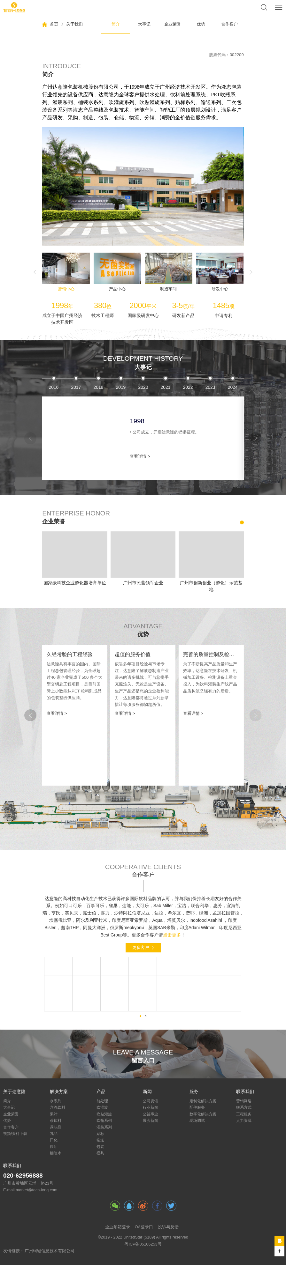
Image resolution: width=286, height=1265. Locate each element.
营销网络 (243, 1101)
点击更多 (172, 935)
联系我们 (245, 1092)
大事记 (144, 24)
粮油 (54, 1146)
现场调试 (197, 1120)
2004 (188, 387)
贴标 (100, 1133)
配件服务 (197, 1107)
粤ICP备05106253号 (142, 1244)
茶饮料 (55, 1120)
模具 (100, 1153)
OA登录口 (144, 1227)
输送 (100, 1140)
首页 (54, 24)
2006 (232, 387)
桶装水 (55, 1153)
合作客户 (229, 24)
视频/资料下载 (15, 1133)
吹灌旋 (102, 1107)
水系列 (55, 1101)
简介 (116, 24)
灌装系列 (104, 1127)
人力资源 (243, 1120)
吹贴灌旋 (104, 1114)
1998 (53, 387)
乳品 (54, 1133)
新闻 (147, 1092)
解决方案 (59, 1092)
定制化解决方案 (202, 1101)
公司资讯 (150, 1101)
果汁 (54, 1114)
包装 (100, 1146)
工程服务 (243, 1114)
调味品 (55, 1127)
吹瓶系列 (104, 1120)
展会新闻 (150, 1120)
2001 (121, 387)
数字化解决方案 (202, 1114)
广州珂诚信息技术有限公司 (49, 1251)
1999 (76, 387)
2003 (165, 387)
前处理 (102, 1101)
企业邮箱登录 (117, 1227)
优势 (201, 24)
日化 (54, 1140)
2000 (98, 387)
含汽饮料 (57, 1107)
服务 (193, 1092)
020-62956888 (23, 1176)
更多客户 (140, 947)
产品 (101, 1092)
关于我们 (74, 24)
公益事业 (150, 1114)
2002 (143, 387)
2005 (210, 387)
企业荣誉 (172, 24)
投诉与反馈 (168, 1227)
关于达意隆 (14, 1092)
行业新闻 (150, 1107)
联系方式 (243, 1107)
